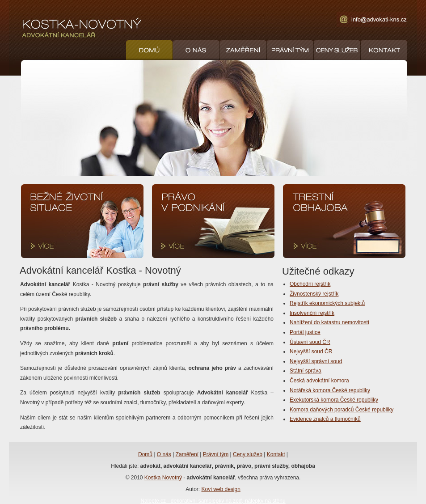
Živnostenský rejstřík (314, 294)
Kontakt (276, 454)
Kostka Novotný (163, 477)
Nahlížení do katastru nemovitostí (329, 322)
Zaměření (187, 454)
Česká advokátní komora (319, 380)
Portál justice (305, 332)
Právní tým (215, 454)
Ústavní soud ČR (310, 342)
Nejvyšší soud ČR (311, 351)
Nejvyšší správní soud (316, 361)
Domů (145, 454)
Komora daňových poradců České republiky (341, 410)
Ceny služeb (247, 454)
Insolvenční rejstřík (312, 313)
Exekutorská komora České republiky (334, 400)
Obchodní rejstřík (310, 284)
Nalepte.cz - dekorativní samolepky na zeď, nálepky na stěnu (212, 501)
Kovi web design (220, 489)
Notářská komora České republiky (330, 390)
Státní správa (305, 371)
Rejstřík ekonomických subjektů (327, 303)
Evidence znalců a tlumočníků (325, 419)
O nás (164, 454)
